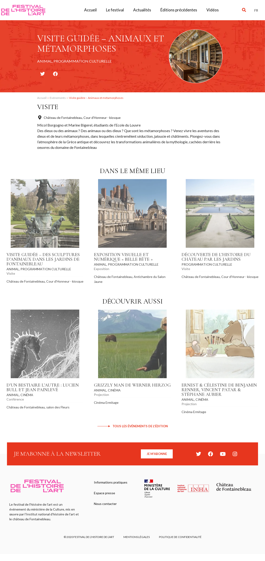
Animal (13, 269)
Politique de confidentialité (180, 537)
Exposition (101, 269)
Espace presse (104, 493)
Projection (101, 395)
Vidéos (212, 9)
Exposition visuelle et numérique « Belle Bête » (123, 257)
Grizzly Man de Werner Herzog (132, 385)
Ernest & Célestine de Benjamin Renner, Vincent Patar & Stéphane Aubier (219, 389)
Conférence (15, 399)
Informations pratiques (110, 482)
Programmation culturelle (45, 269)
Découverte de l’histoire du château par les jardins (216, 257)
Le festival (115, 9)
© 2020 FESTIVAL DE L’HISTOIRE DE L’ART (89, 537)
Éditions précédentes (178, 9)
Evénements (58, 98)
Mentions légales (136, 537)
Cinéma (26, 395)
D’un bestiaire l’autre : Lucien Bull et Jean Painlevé (43, 387)
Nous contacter (105, 504)
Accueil (90, 9)
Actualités (142, 9)
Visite (47, 107)
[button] (244, 10)
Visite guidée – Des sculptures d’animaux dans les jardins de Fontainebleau (43, 259)
